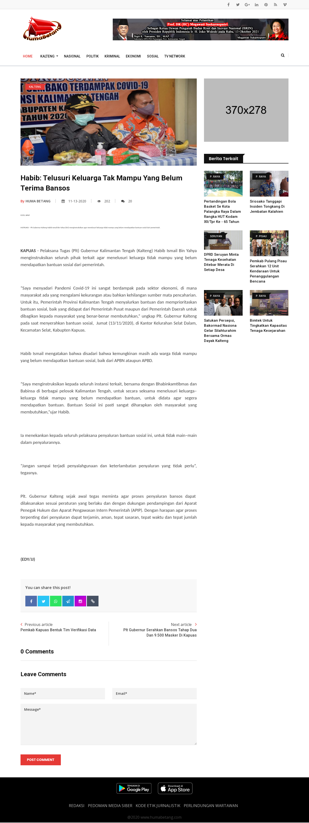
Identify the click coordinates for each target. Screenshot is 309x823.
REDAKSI (76, 806)
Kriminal (112, 56)
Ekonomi (133, 56)
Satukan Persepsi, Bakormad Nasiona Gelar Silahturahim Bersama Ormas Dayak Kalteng (220, 330)
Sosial (153, 56)
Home (28, 56)
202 (103, 201)
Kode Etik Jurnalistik (158, 806)
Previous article (65, 627)
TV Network (174, 56)
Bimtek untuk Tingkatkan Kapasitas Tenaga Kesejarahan (268, 325)
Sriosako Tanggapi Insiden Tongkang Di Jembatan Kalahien (267, 206)
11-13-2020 (74, 201)
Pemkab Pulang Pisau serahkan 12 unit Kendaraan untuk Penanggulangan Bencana (269, 271)
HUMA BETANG (35, 201)
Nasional (72, 56)
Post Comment (40, 760)
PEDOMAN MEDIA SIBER (110, 806)
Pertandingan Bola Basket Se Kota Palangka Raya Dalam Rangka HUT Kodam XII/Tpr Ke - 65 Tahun (222, 211)
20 (126, 201)
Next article (153, 630)
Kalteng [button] (47, 56)
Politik (92, 56)
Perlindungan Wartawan (211, 806)
